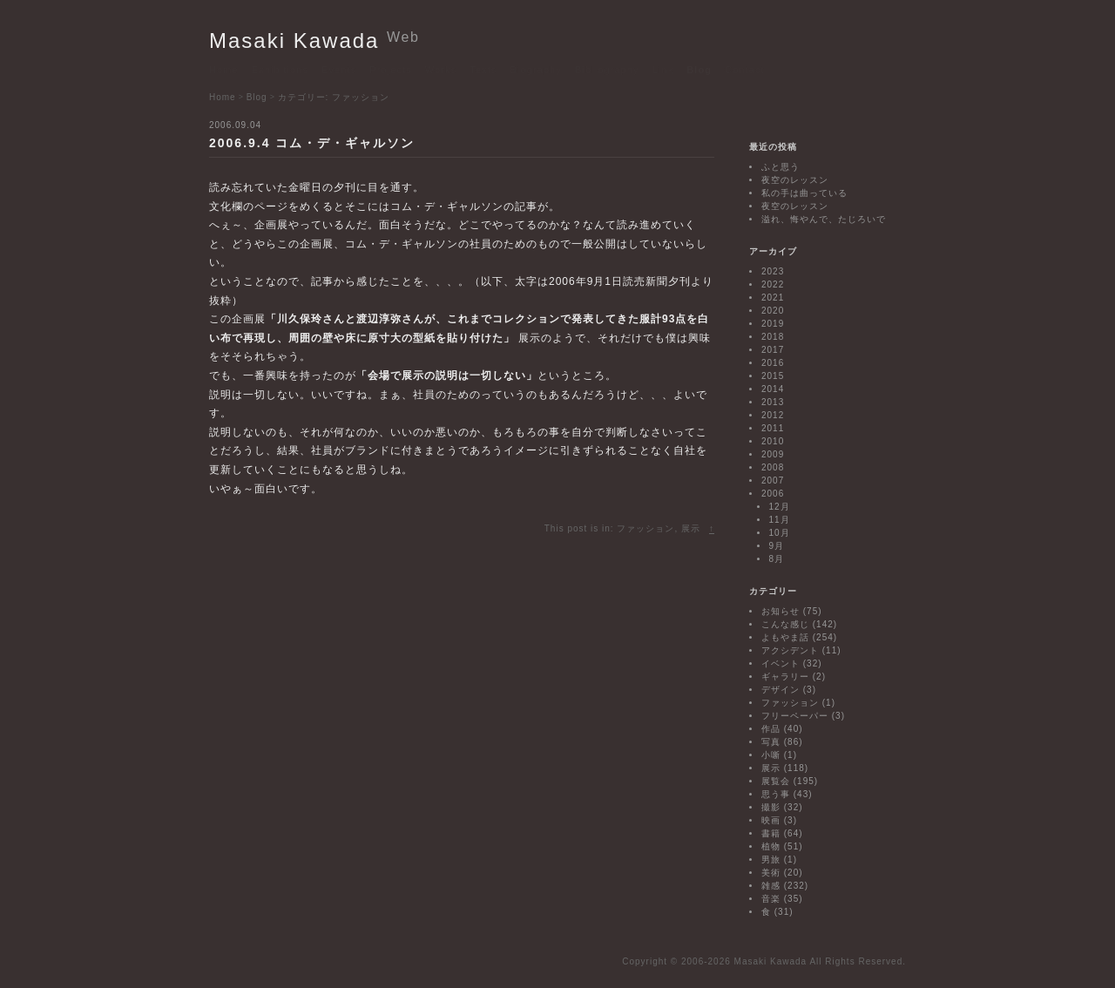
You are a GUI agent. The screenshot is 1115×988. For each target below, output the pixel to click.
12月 (779, 506)
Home (224, 69)
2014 (772, 389)
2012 (772, 415)
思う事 (775, 794)
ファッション (645, 528)
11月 (779, 519)
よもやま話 (785, 637)
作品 (770, 729)
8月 (777, 559)
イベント (780, 663)
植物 (770, 846)
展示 (690, 528)
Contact (745, 69)
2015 (772, 376)
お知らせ (780, 611)
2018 (772, 337)
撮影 (770, 807)
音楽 (770, 898)
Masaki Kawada (314, 40)
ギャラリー (785, 676)
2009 (772, 454)
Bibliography (607, 69)
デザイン (780, 689)
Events (338, 69)
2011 (772, 428)
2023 (772, 271)
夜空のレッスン (794, 180)
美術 (770, 872)
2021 (772, 297)
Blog (699, 69)
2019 (772, 323)
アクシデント (790, 650)
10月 (779, 533)
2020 (772, 310)
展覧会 (775, 781)
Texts (483, 69)
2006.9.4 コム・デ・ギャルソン (312, 143)
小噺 (770, 755)
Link (663, 69)
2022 (772, 284)
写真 (770, 742)
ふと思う (780, 167)
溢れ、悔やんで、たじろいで (823, 219)
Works (440, 69)
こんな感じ (785, 624)
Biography (535, 69)
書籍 (770, 833)
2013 (772, 402)
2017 (772, 350)
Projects (390, 69)
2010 (772, 441)
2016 (772, 363)
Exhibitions (280, 69)
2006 (772, 493)
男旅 (770, 859)
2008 (772, 467)
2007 (772, 480)
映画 (770, 820)
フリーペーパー (794, 716)
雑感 (770, 885)
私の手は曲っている (804, 193)
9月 (777, 546)
